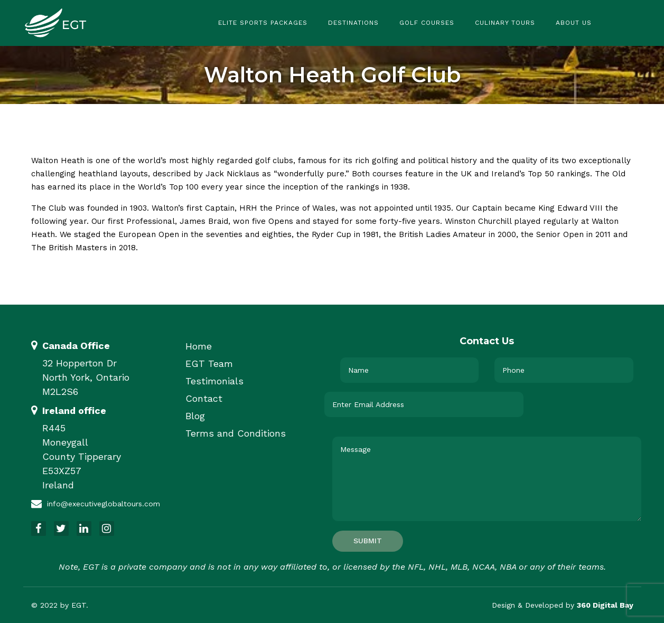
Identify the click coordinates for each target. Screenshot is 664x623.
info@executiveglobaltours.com (103, 503)
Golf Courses (426, 22)
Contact (203, 398)
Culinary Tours (505, 22)
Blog (195, 415)
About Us (574, 22)
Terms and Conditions (235, 433)
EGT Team (209, 363)
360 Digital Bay (605, 605)
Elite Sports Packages (262, 22)
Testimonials (214, 380)
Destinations (353, 22)
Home (198, 346)
